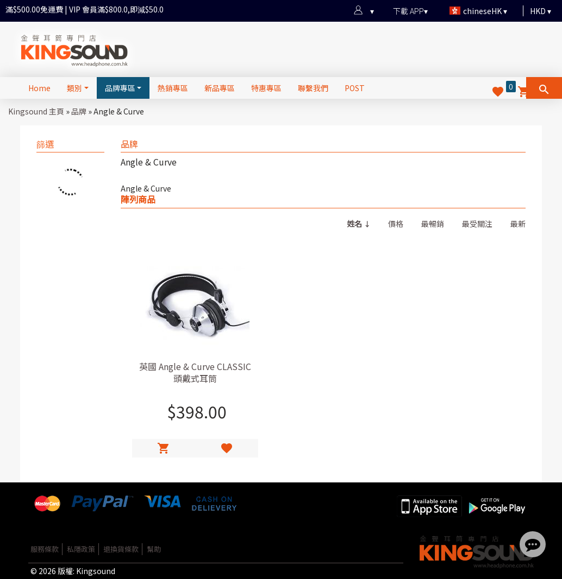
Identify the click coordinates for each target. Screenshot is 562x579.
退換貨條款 (121, 549)
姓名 (354, 223)
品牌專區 (120, 87)
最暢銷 (432, 223)
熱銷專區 (173, 87)
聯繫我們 (313, 87)
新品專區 (219, 87)
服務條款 (44, 549)
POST (355, 87)
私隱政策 (81, 549)
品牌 (78, 111)
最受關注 (477, 223)
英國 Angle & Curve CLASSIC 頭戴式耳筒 (195, 372)
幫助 (154, 549)
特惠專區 (266, 87)
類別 (74, 87)
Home (39, 87)
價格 (395, 223)
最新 (518, 223)
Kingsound (95, 570)
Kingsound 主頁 (36, 111)
